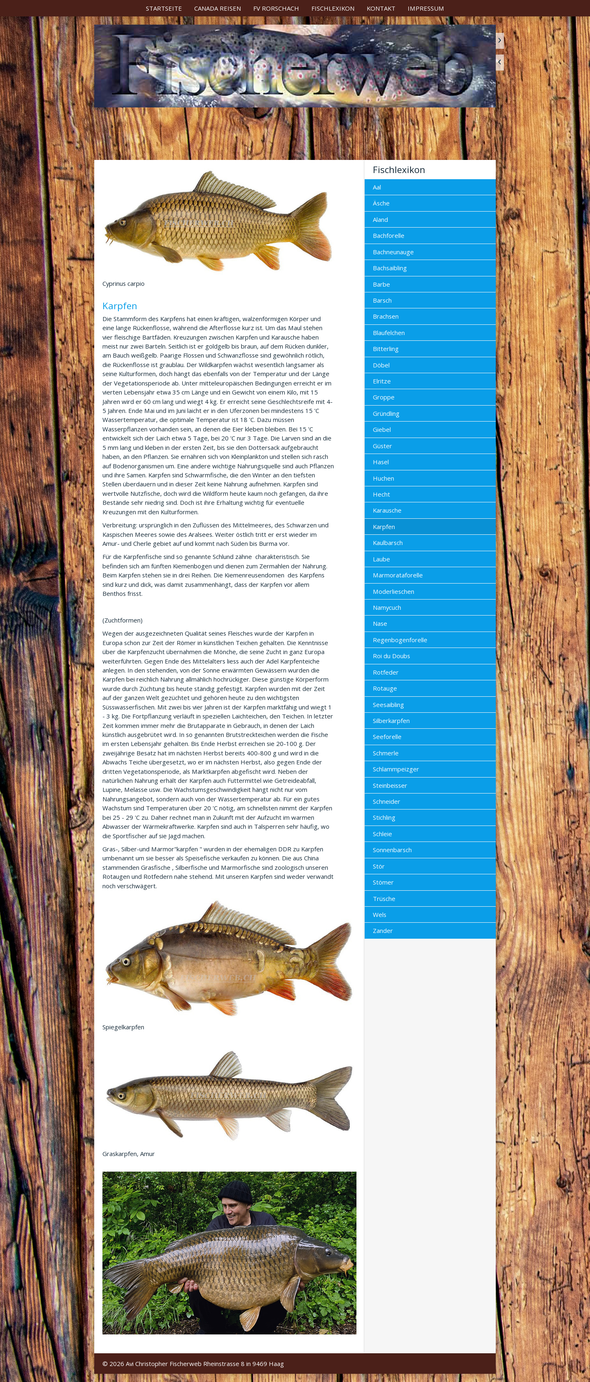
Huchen (383, 478)
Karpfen (384, 526)
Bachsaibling (390, 268)
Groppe (384, 397)
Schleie (382, 834)
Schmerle (386, 753)
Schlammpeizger (396, 769)
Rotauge (385, 688)
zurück (500, 63)
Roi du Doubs (391, 656)
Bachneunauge (393, 252)
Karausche (387, 510)
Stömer (383, 882)
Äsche (381, 203)
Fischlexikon (332, 8)
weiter (500, 41)
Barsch (382, 300)
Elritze (382, 381)
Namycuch (387, 607)
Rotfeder (386, 672)
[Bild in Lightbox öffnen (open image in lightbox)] (229, 1253)
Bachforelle (388, 235)
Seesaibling (388, 704)
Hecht (381, 494)
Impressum (426, 8)
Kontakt (381, 8)
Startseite (164, 8)
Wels (379, 914)
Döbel (381, 365)
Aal (377, 187)
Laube (381, 559)
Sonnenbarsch (392, 850)
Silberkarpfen (391, 720)
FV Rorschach (276, 8)
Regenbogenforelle (400, 640)
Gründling (386, 413)
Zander (383, 930)
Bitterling (386, 348)
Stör (379, 866)
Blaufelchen (389, 332)
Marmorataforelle (398, 575)
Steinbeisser (390, 785)
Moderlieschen (393, 591)
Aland (380, 219)
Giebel (382, 429)
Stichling (384, 817)
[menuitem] (164, 8)
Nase (380, 623)
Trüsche (384, 898)
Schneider (386, 801)
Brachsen (386, 316)
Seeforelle (387, 736)
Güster (382, 446)
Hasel (381, 462)
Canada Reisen (217, 8)
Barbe (381, 284)
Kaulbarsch (388, 542)
